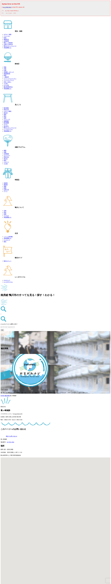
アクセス (6, 216)
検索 (2, 330)
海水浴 (6, 113)
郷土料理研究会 (8, 87)
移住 (5, 242)
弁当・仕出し (7, 82)
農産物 (6, 185)
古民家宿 (6, 41)
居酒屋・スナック (9, 72)
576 (2, 13)
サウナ (6, 125)
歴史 (5, 213)
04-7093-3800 (10, 442)
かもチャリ (7, 280)
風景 (5, 115)
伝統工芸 (6, 190)
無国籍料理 (7, 74)
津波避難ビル (7, 48)
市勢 (5, 211)
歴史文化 (6, 110)
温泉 (5, 118)
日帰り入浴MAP (8, 44)
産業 (5, 214)
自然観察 (6, 154)
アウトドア (7, 120)
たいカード (7, 240)
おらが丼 (6, 85)
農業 (5, 151)
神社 (5, 116)
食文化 (6, 159)
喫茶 (5, 75)
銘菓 (5, 188)
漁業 (5, 152)
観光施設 (6, 108)
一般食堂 (6, 77)
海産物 (6, 183)
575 (2, 11)
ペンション (7, 36)
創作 (5, 161)
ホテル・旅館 (7, 35)
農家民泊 (6, 40)
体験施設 (6, 121)
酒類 (5, 186)
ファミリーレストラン (10, 79)
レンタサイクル (8, 130)
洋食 (5, 69)
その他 (6, 84)
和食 (5, 67)
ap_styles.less (7, 7)
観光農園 (6, 123)
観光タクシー (7, 261)
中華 (5, 71)
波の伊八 (6, 126)
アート (6, 191)
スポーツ (6, 162)
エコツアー (7, 156)
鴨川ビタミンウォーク (10, 46)
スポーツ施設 (7, 111)
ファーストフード (9, 80)
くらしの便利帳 (8, 237)
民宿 (5, 38)
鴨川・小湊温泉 (8, 43)
